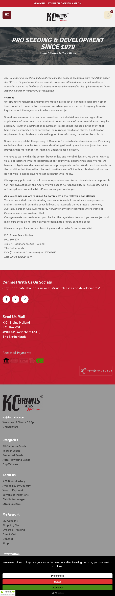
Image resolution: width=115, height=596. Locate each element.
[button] (7, 593)
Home (42, 53)
